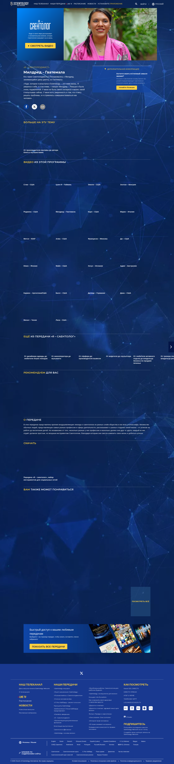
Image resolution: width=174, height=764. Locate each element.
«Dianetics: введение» (62, 714)
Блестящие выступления (63, 726)
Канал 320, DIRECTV (131, 688)
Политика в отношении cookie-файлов (103, 761)
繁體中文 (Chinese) (123, 744)
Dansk (61, 741)
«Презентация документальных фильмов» (66, 721)
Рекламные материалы (27, 713)
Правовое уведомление (154, 761)
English (53, 741)
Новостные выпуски (26, 709)
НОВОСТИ (91, 4)
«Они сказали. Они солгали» (100, 717)
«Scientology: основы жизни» (64, 733)
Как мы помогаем (124, 751)
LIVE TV (69, 4)
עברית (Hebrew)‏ (124, 741)
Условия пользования (79, 761)
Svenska (111, 744)
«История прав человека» (99, 721)
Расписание (25, 701)
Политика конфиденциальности (131, 761)
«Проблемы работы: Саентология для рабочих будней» (103, 689)
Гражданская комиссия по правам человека (102, 728)
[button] (171, 347)
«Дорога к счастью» (96, 705)
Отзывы (129, 717)
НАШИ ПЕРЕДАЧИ (57, 4)
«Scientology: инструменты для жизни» (103, 694)
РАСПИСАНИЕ (80, 4)
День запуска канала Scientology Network (34, 688)
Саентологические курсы (71, 751)
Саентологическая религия (84, 755)
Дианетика (111, 751)
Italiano (143, 741)
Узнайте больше (127, 87)
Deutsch (69, 741)
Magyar (135, 741)
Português (87, 744)
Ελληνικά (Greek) (81, 741)
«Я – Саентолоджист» (62, 718)
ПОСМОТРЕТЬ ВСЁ (140, 601)
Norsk (78, 744)
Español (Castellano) (110, 741)
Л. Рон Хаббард (87, 751)
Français (135, 744)
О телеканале (24, 692)
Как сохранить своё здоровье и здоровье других (100, 701)
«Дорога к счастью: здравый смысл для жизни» (104, 709)
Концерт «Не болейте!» (98, 697)
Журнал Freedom (102, 755)
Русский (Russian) (99, 744)
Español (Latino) (95, 741)
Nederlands (69, 744)
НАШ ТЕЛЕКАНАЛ (41, 4)
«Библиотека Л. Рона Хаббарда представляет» (66, 710)
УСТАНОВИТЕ (110, 4)
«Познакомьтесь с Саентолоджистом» (68, 695)
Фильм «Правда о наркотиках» (100, 714)
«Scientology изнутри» (62, 688)
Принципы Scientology (62, 706)
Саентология (55, 751)
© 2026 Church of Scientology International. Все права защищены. (32, 761)
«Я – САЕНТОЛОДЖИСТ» (36, 67)
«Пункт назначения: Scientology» (66, 692)
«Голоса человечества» (63, 699)
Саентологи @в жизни (62, 729)
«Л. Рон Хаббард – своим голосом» (67, 702)
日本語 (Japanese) (56, 744)
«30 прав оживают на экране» (100, 724)
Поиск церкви (100, 751)
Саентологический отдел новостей (62, 755)
